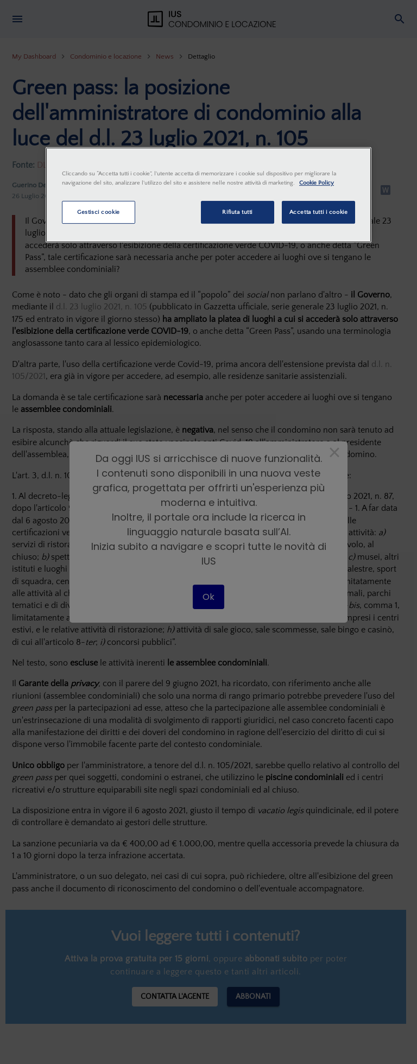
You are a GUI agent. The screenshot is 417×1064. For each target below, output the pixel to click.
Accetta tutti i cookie (318, 212)
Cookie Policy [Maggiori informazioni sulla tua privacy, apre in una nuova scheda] (316, 182)
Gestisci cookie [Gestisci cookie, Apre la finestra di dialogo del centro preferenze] (98, 212)
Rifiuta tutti (237, 212)
